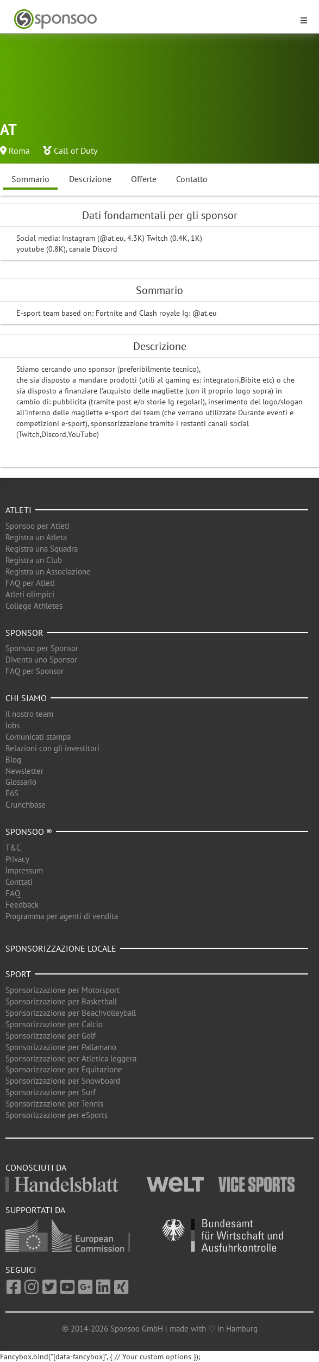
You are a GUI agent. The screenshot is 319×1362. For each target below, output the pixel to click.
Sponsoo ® (28, 831)
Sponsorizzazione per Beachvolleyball (70, 1013)
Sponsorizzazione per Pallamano (60, 1047)
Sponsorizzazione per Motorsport (62, 990)
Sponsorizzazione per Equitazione (63, 1069)
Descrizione (90, 178)
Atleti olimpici (29, 594)
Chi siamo (26, 697)
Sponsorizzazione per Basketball (61, 1001)
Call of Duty (75, 150)
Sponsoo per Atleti (37, 526)
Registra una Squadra (41, 548)
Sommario (30, 178)
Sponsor (24, 632)
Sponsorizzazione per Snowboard (62, 1081)
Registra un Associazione (48, 571)
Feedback (22, 904)
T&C (13, 847)
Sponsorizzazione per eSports (56, 1115)
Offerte (144, 178)
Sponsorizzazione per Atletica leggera (70, 1058)
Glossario (20, 782)
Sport (18, 974)
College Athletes (33, 606)
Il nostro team (29, 714)
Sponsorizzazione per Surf (50, 1092)
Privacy (17, 859)
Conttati (19, 882)
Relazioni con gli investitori (52, 748)
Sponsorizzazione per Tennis (54, 1103)
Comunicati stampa (38, 737)
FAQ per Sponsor (34, 671)
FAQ (12, 893)
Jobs (12, 725)
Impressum (24, 870)
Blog (13, 759)
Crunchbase (25, 804)
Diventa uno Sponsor (41, 659)
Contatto (192, 178)
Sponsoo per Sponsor (41, 648)
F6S (11, 793)
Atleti (18, 509)
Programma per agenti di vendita (61, 916)
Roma (19, 150)
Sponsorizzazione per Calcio (54, 1024)
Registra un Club (33, 560)
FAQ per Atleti (30, 583)
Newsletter (24, 771)
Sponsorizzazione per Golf (50, 1035)
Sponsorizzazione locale (60, 948)
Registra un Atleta (36, 537)
